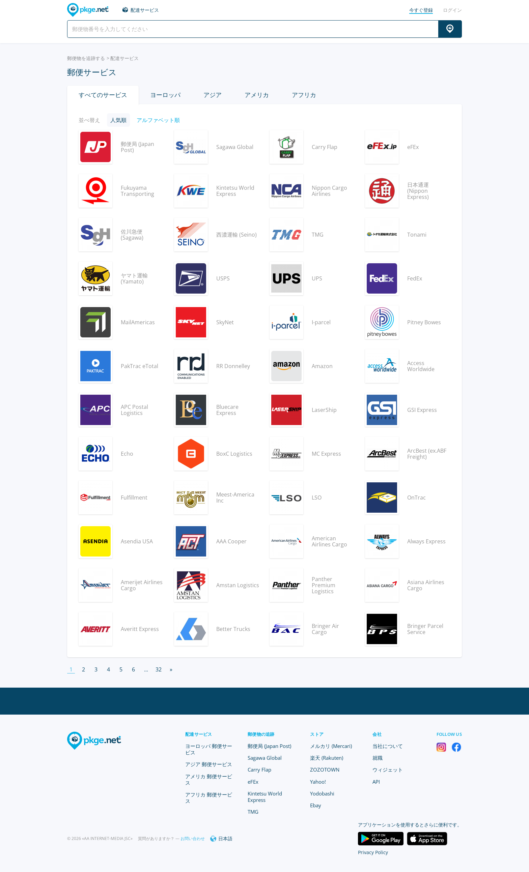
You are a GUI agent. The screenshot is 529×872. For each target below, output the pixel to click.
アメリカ (257, 95)
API (376, 781)
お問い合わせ (192, 838)
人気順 (118, 120)
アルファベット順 (158, 120)
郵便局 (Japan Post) (269, 746)
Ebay (315, 805)
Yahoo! (318, 781)
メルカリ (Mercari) (331, 746)
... (146, 669)
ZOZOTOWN (324, 769)
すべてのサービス (103, 95)
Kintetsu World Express (265, 796)
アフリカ (304, 95)
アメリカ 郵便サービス (208, 779)
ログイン (452, 10)
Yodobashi (322, 793)
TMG (253, 811)
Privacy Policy (373, 852)
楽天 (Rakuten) (326, 757)
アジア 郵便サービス (208, 764)
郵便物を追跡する (86, 58)
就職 (377, 757)
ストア (317, 734)
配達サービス (145, 10)
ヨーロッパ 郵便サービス (208, 749)
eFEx (253, 781)
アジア (212, 95)
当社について (387, 746)
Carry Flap (259, 769)
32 (159, 669)
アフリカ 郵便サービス (208, 797)
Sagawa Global (265, 757)
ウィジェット (387, 769)
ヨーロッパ (165, 95)
